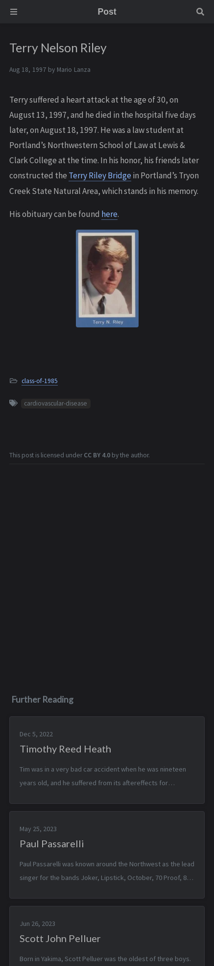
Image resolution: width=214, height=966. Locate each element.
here (109, 214)
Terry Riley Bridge (100, 175)
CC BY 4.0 (97, 455)
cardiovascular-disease (55, 403)
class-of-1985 (40, 381)
